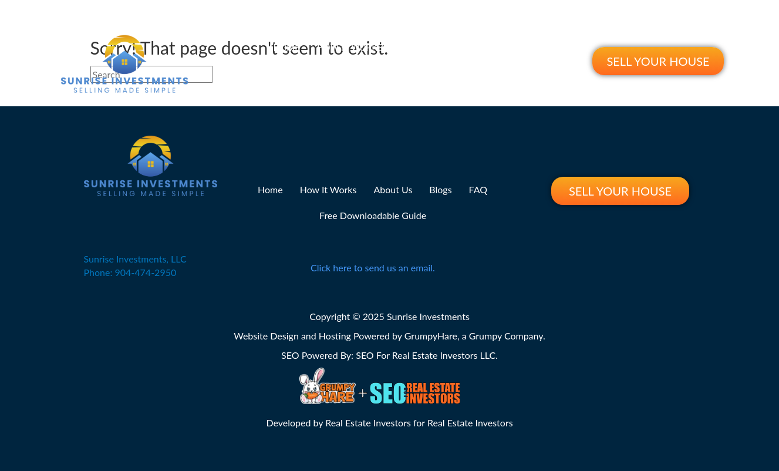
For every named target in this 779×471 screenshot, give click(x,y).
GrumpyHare (430, 335)
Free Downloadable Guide (399, 73)
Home (287, 47)
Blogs (475, 47)
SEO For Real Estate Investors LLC (425, 355)
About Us (422, 47)
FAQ (515, 47)
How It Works (350, 47)
